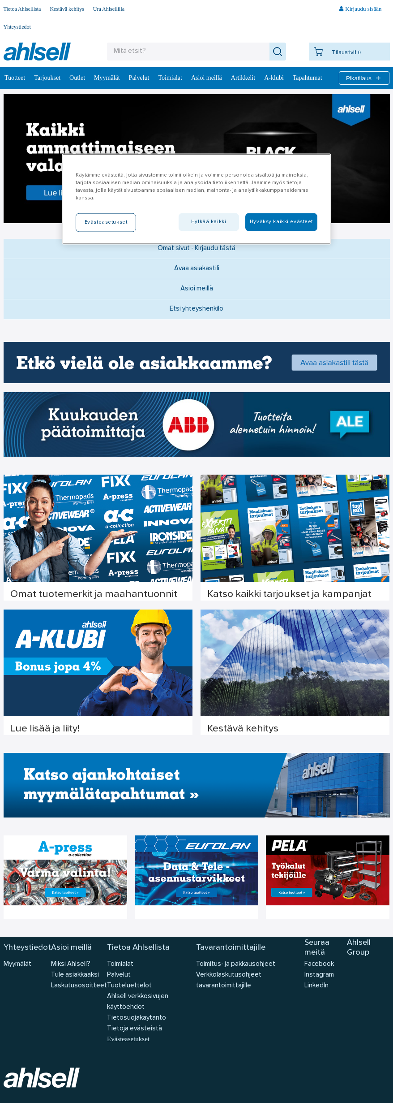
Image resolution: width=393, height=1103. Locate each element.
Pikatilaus (364, 78)
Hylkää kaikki (208, 222)
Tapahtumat (307, 77)
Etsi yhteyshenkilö (196, 309)
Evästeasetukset (128, 1038)
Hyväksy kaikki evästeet (281, 222)
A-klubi (274, 77)
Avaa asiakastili (196, 269)
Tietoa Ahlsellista (22, 9)
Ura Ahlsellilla (108, 9)
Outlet (77, 77)
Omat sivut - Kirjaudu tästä (196, 248)
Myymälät (107, 77)
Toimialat (170, 77)
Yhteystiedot (17, 27)
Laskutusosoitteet (79, 986)
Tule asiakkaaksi (75, 975)
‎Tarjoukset (47, 77)
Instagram (319, 975)
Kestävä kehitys (67, 9)
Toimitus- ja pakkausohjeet (235, 964)
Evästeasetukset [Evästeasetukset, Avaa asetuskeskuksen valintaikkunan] (106, 222)
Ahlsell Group (359, 947)
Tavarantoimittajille (230, 947)
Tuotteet (14, 77)
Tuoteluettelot (129, 986)
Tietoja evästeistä (134, 1029)
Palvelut (139, 77)
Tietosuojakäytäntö (136, 1018)
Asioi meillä (206, 77)
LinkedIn (316, 986)
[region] (196, 199)
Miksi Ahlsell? (70, 964)
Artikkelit (243, 77)
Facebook (319, 964)
